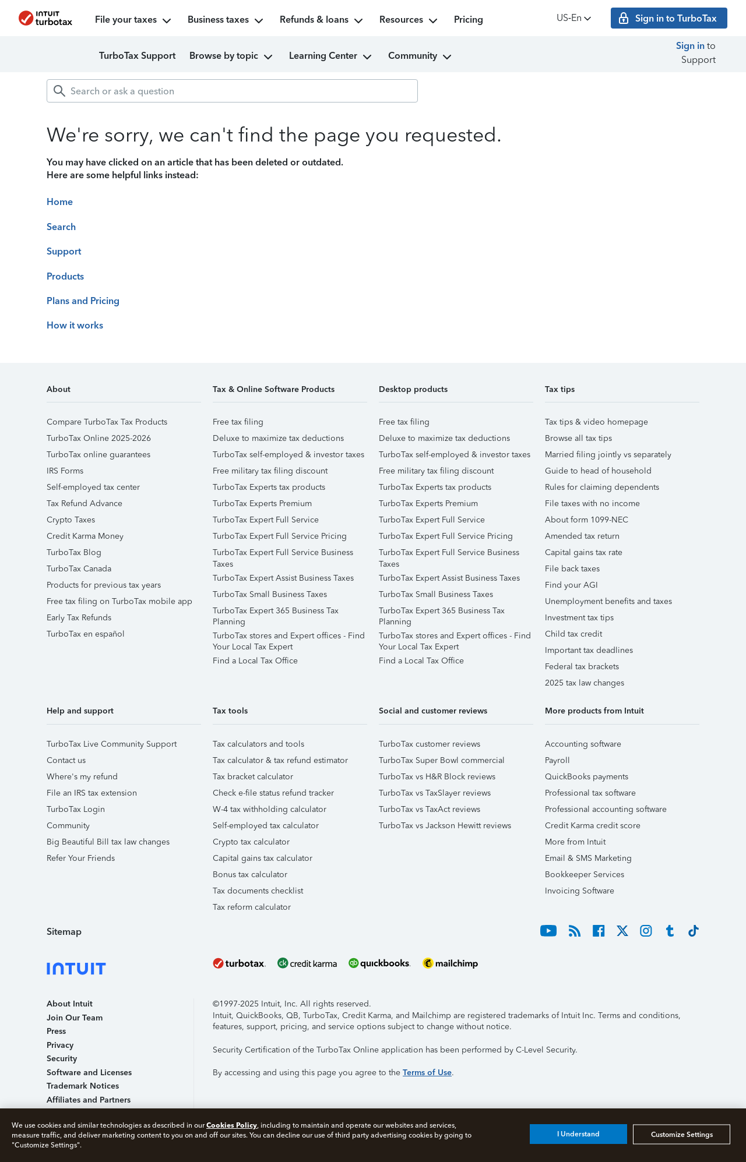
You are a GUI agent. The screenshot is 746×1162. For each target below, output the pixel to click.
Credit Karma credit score (593, 826)
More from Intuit (575, 842)
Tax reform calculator (252, 907)
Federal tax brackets (582, 667)
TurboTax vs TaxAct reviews (429, 809)
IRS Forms (65, 471)
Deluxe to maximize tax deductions (278, 438)
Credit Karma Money (85, 536)
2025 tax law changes (584, 683)
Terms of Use (427, 1073)
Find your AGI (571, 585)
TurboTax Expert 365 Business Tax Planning (276, 612)
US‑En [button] (575, 18)
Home (60, 201)
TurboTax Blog (74, 552)
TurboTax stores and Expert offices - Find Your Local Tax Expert (289, 637)
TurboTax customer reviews (429, 744)
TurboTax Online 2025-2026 (99, 438)
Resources (409, 21)
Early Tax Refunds (79, 618)
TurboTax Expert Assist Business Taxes (283, 578)
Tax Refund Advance (84, 503)
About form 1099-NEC (586, 520)
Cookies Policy (231, 1125)
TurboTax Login (76, 809)
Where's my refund (82, 777)
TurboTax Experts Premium (262, 503)
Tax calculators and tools (258, 744)
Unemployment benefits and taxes (608, 601)
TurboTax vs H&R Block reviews (437, 777)
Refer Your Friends (81, 858)
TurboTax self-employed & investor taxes (288, 455)
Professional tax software (590, 793)
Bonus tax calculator (250, 875)
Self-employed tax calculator (266, 826)
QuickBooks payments (586, 777)
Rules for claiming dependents (602, 487)
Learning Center (331, 57)
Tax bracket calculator (253, 777)
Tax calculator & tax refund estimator (280, 760)
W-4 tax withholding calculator (269, 809)
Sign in (690, 45)
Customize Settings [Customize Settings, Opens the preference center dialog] (682, 1134)
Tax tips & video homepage (596, 422)
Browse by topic (232, 57)
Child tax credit (573, 634)
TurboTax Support (137, 55)
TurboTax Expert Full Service (266, 520)
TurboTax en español (86, 634)
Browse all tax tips (578, 438)
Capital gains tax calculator (262, 858)
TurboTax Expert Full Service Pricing (280, 536)
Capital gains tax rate (583, 552)
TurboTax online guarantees (98, 455)
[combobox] (232, 91)
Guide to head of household (598, 471)
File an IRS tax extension (92, 793)
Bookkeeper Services (584, 875)
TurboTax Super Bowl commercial (442, 760)
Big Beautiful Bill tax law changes (108, 842)
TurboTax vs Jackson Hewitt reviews (445, 826)
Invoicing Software (579, 891)
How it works (75, 325)
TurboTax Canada (79, 569)
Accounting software (583, 744)
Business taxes (227, 21)
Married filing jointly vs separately (608, 455)
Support (64, 251)
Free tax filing (238, 422)
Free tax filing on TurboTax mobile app (119, 601)
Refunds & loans (322, 21)
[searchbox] (232, 91)
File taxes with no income (592, 503)
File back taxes (572, 569)
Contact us (66, 760)
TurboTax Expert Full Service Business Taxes (283, 554)
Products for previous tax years (104, 585)
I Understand (578, 1134)
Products (65, 276)
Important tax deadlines (589, 650)
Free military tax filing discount (270, 471)
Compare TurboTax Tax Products (107, 422)
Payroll (557, 760)
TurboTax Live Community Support (112, 744)
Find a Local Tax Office (255, 661)
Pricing (468, 19)
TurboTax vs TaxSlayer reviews (435, 793)
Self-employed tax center (93, 487)
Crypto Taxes (71, 520)
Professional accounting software (606, 809)
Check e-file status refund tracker (273, 793)
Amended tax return (582, 536)
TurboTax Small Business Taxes (270, 594)
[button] (124, 393)
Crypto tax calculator (251, 842)
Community (421, 57)
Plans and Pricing (83, 300)
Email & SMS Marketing (588, 858)
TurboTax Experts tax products (269, 487)
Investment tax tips (579, 618)
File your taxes (134, 21)
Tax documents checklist (258, 891)
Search (61, 226)
